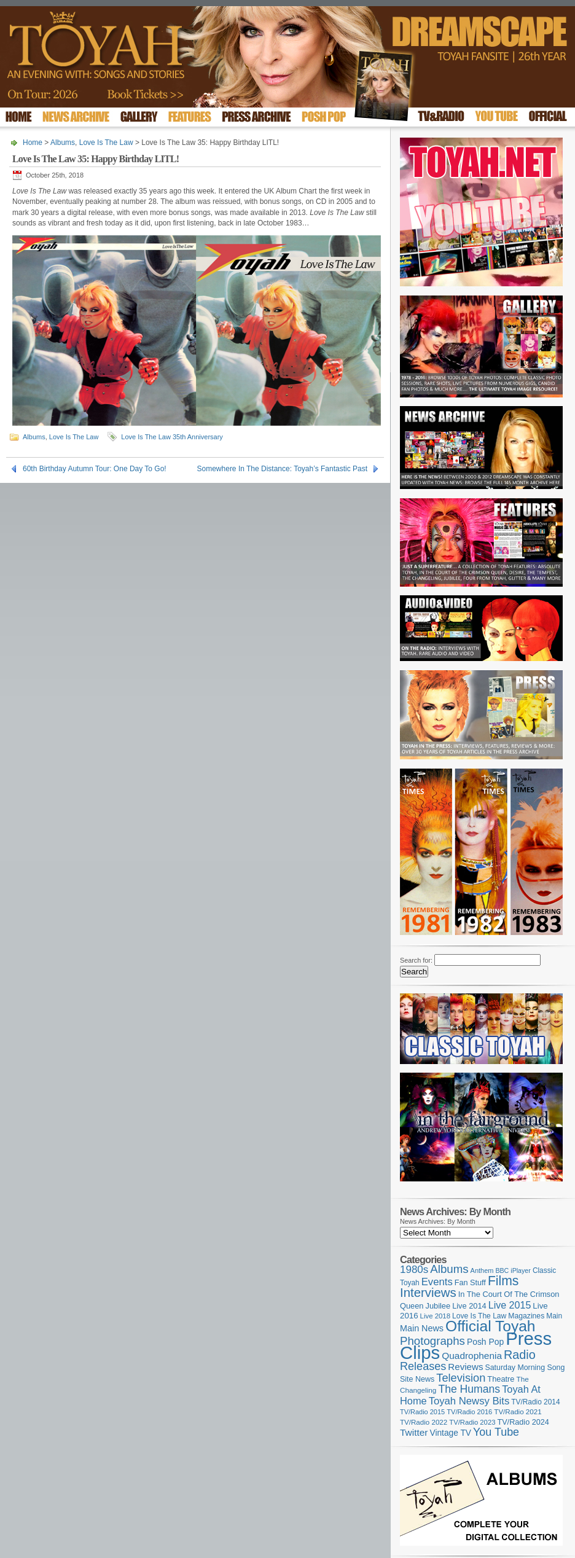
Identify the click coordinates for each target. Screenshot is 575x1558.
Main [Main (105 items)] (554, 1316)
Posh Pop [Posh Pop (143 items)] (485, 1342)
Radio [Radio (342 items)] (520, 1354)
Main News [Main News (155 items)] (422, 1328)
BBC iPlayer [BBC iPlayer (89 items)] (512, 1270)
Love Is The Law (106, 142)
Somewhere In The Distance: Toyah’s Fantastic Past (282, 468)
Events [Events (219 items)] (437, 1282)
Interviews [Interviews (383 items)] (428, 1292)
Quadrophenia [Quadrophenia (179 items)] (472, 1355)
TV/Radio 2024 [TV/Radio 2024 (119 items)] (523, 1422)
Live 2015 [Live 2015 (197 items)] (509, 1304)
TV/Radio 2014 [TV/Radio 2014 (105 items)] (535, 1402)
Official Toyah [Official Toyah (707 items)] (490, 1326)
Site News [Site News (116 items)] (417, 1379)
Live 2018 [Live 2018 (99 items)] (435, 1316)
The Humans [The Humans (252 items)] (469, 1389)
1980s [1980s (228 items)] (414, 1269)
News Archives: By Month (437, 1221)
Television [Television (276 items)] (460, 1378)
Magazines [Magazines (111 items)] (526, 1316)
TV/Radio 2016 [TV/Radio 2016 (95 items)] (469, 1411)
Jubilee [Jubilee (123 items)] (438, 1305)
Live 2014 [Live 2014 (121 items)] (469, 1305)
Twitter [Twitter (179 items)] (414, 1432)
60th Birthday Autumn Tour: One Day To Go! (94, 468)
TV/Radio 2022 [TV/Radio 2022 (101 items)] (423, 1422)
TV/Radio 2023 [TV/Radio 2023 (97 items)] (472, 1422)
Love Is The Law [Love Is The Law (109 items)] (479, 1316)
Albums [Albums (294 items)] (449, 1268)
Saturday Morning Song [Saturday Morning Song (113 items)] (525, 1367)
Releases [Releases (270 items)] (423, 1366)
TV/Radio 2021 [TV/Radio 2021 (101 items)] (517, 1411)
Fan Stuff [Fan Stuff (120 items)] (470, 1282)
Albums (62, 142)
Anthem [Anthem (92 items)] (482, 1270)
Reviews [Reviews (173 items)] (465, 1366)
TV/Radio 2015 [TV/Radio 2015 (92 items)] (422, 1411)
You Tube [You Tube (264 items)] (496, 1432)
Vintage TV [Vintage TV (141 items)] (450, 1433)
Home (32, 142)
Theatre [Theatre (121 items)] (500, 1379)
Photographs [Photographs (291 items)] (432, 1340)
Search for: (416, 960)
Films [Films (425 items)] (503, 1281)
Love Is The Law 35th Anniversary (172, 436)
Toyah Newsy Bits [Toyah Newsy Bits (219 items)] (469, 1401)
